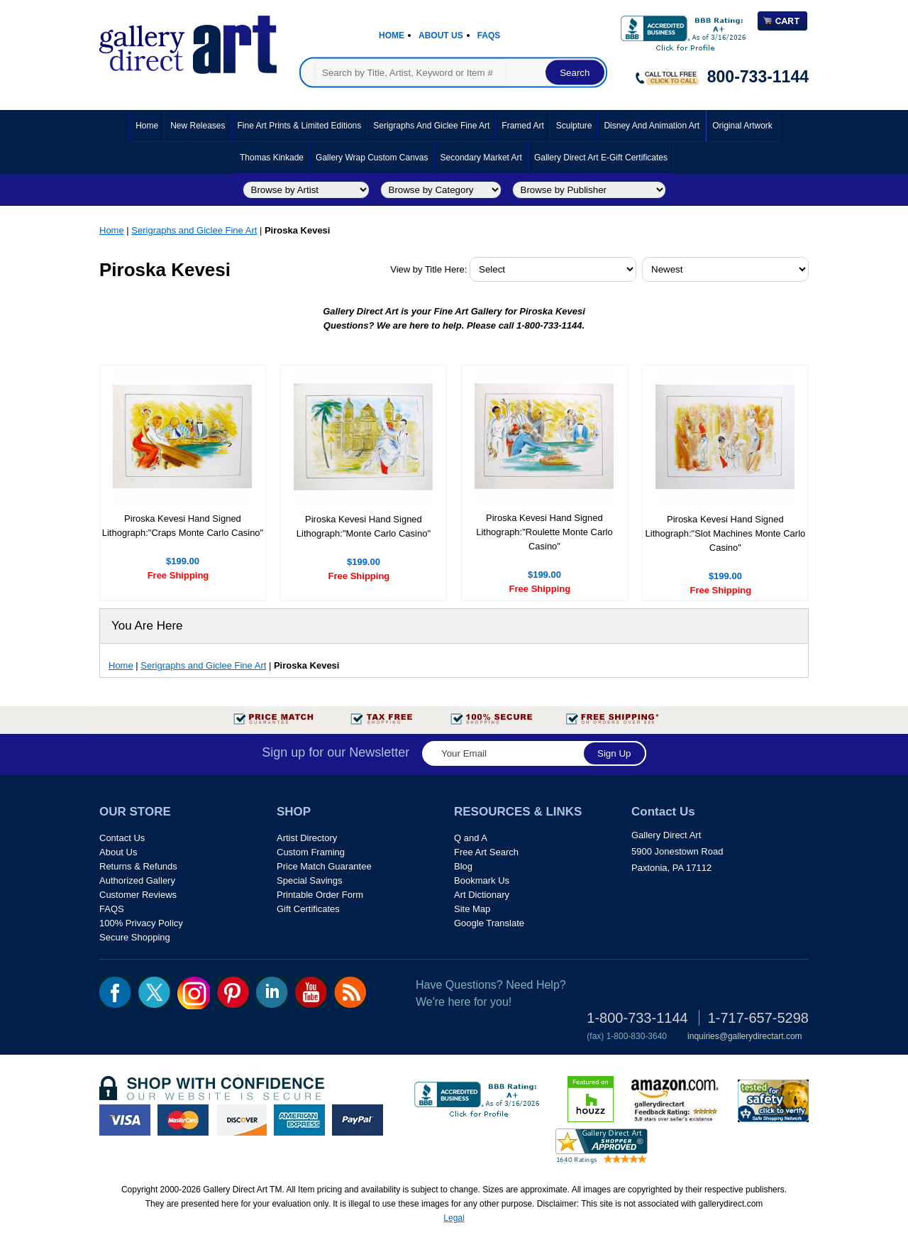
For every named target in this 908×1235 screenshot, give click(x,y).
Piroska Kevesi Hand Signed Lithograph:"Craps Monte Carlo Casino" (182, 525)
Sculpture (574, 126)
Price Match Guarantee (324, 866)
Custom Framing (311, 852)
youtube (311, 992)
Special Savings (310, 880)
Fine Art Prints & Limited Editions (300, 126)
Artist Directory (307, 838)
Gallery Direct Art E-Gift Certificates (601, 158)
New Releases (197, 126)
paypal (357, 1120)
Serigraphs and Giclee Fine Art (431, 126)
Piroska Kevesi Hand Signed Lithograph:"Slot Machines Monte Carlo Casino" (726, 533)
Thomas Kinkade (272, 158)
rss (350, 992)
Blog (463, 866)
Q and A (470, 838)
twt (154, 992)
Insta (193, 993)
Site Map (472, 909)
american (299, 1120)
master (183, 1120)
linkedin (272, 992)
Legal (453, 1218)
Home (391, 35)
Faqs (489, 35)
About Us (441, 35)
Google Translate (489, 923)
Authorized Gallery (137, 880)
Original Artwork (742, 126)
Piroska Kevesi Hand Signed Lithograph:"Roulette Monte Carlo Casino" (544, 531)
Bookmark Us (481, 880)
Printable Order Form (320, 894)
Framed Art (522, 126)
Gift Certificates (308, 909)
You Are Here (147, 625)
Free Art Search (486, 852)
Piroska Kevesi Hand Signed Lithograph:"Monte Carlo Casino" (364, 526)
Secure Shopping (134, 937)
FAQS (111, 909)
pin (233, 992)
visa (124, 1120)
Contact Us (122, 838)
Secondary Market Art (481, 158)
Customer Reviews (138, 894)
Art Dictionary (481, 894)
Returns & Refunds (138, 866)
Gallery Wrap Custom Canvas (372, 158)
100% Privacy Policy (141, 923)
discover (241, 1120)
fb (115, 992)
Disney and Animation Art (651, 126)
